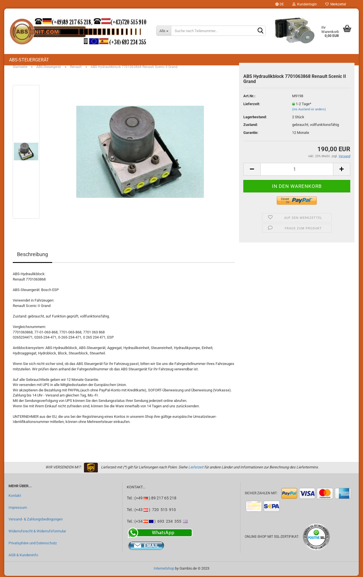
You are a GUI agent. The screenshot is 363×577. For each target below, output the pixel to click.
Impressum (18, 509)
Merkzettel (335, 4)
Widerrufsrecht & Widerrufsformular (37, 532)
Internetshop (164, 569)
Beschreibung (32, 256)
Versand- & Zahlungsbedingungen (36, 520)
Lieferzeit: (251, 105)
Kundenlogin (304, 4)
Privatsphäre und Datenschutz (33, 544)
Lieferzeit (195, 468)
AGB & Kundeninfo (23, 556)
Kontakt (15, 497)
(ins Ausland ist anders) (309, 110)
